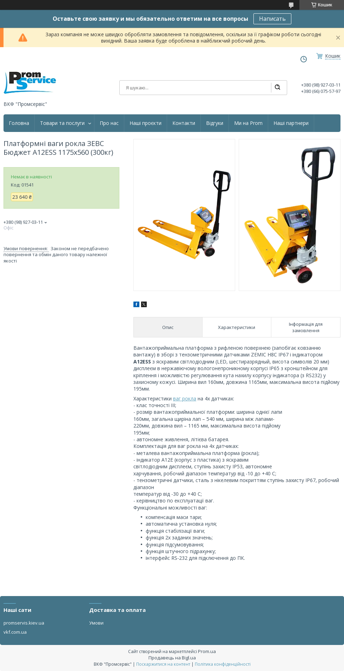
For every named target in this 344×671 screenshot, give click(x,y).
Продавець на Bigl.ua (172, 657)
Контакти (183, 123)
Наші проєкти (145, 123)
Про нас (109, 123)
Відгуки (214, 123)
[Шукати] (277, 88)
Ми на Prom (248, 123)
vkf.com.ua (15, 632)
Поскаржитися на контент (163, 664)
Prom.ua (207, 651)
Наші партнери (291, 123)
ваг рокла (184, 398)
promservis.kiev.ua (24, 623)
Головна (19, 123)
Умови (96, 623)
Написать (272, 19)
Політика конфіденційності (223, 664)
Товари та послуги (62, 123)
